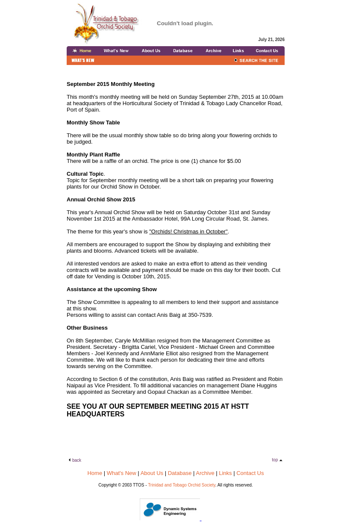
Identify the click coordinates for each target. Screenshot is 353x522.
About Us (152, 473)
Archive (205, 473)
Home (94, 473)
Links (225, 473)
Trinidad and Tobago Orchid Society (181, 485)
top (275, 459)
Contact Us (250, 473)
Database (180, 473)
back (76, 460)
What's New (121, 473)
